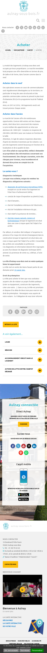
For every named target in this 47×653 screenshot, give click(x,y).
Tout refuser (24, 650)
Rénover (8, 350)
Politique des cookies (31, 644)
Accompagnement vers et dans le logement (19, 359)
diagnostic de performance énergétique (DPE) (25, 187)
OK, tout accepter (11, 650)
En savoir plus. (19, 270)
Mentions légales (15, 644)
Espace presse (11, 641)
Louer (7, 342)
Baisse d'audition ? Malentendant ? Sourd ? (21, 557)
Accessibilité (36, 641)
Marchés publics (24, 641)
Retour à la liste (11, 324)
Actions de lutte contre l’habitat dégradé (19, 370)
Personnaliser (37, 650)
